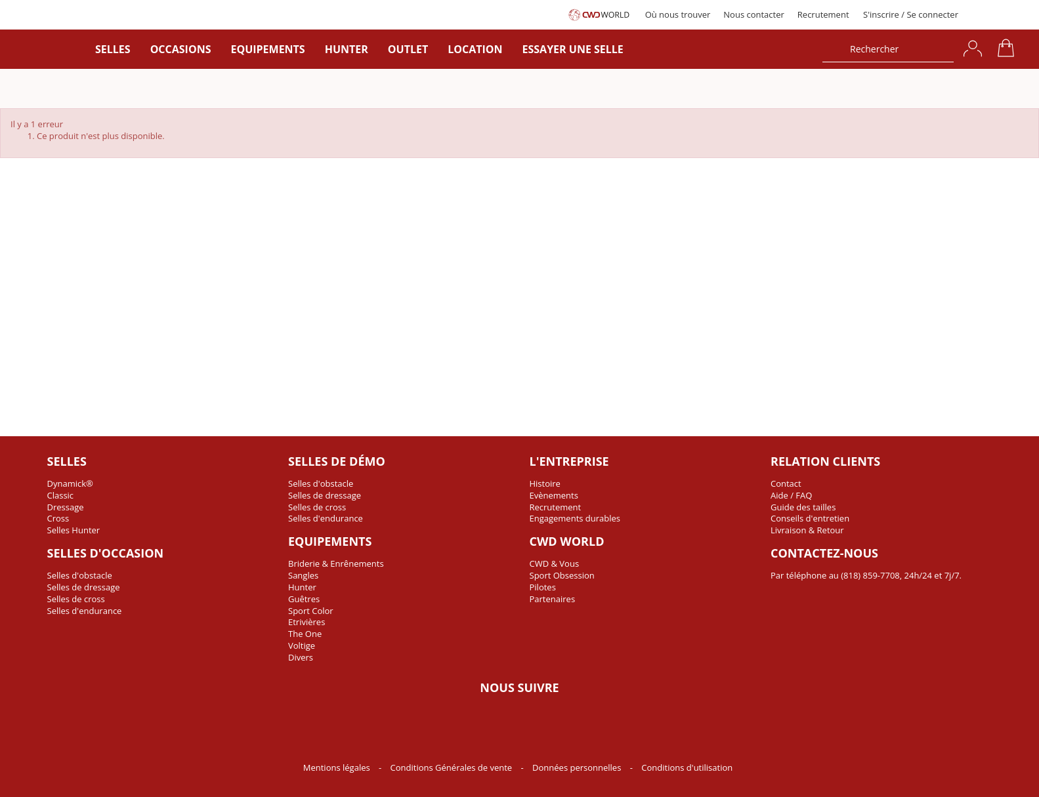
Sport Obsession (562, 575)
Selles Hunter (73, 530)
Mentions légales (337, 767)
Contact (786, 483)
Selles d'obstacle (79, 575)
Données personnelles (578, 767)
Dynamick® (70, 483)
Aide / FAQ (791, 495)
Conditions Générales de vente (453, 767)
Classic (60, 495)
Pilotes (543, 587)
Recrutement (823, 14)
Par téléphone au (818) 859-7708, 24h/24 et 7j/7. (866, 575)
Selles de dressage (83, 587)
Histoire (545, 483)
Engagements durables (575, 518)
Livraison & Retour (807, 530)
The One (305, 634)
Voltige (301, 645)
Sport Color (310, 611)
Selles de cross (76, 599)
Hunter (302, 587)
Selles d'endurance (84, 611)
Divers (300, 657)
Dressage (65, 507)
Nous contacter (753, 14)
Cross (58, 518)
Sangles (303, 575)
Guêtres (304, 599)
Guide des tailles (803, 507)
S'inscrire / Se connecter (910, 14)
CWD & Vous (555, 563)
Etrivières (306, 622)
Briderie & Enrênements (336, 563)
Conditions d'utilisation (686, 767)
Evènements (554, 495)
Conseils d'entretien (810, 518)
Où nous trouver (678, 14)
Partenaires (553, 599)
